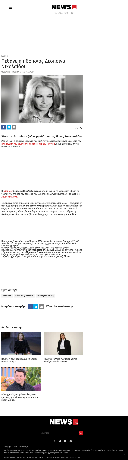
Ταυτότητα (73, 457)
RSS (79, 457)
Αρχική (6, 457)
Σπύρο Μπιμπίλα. (9, 196)
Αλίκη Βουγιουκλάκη (24, 296)
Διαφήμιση (30, 457)
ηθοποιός (8, 191)
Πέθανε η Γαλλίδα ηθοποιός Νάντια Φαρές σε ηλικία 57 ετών (60, 360)
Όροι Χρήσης (39, 457)
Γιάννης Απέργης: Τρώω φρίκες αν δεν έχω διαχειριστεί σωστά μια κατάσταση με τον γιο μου (19, 397)
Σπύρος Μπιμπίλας (45, 296)
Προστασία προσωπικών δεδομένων (56, 457)
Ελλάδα (4, 56)
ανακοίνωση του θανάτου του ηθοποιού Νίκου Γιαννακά (28, 144)
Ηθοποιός (7, 296)
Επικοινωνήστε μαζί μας (17, 457)
